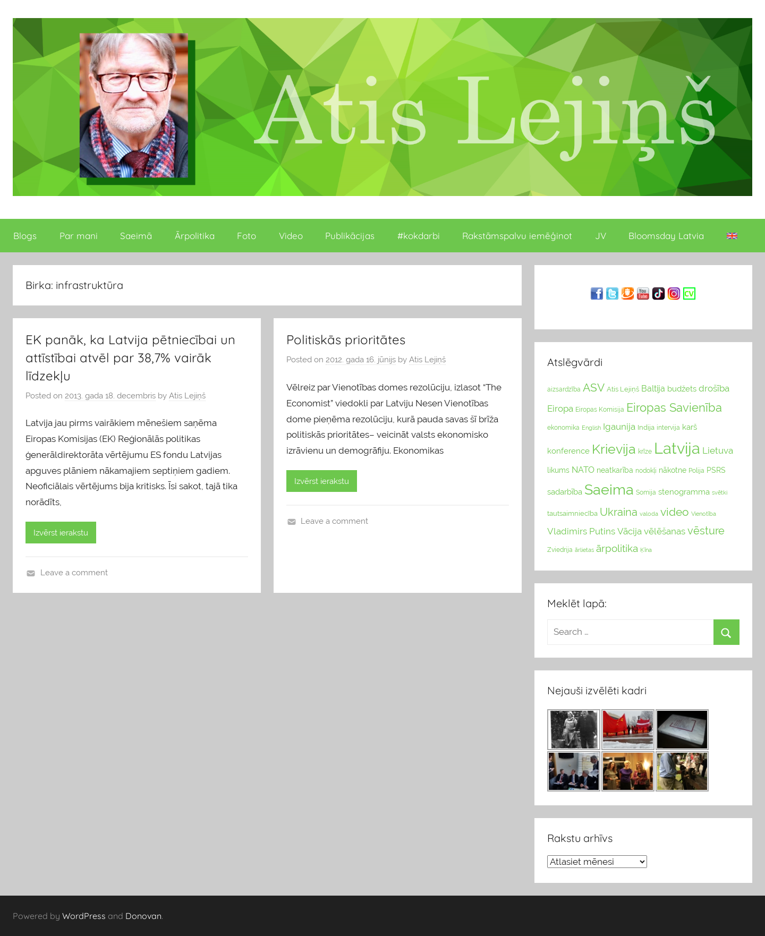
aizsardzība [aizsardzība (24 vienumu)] (564, 389)
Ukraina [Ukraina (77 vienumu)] (619, 512)
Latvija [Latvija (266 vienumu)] (677, 448)
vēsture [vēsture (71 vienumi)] (706, 530)
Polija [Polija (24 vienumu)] (696, 470)
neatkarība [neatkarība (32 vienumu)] (615, 470)
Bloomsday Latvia (666, 235)
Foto (246, 235)
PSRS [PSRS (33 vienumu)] (716, 470)
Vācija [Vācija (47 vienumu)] (629, 531)
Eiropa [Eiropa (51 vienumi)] (560, 408)
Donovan (143, 916)
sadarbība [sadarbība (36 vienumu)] (564, 491)
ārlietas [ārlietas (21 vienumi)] (584, 550)
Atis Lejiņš (187, 396)
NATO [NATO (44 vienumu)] (583, 470)
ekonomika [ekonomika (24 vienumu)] (563, 427)
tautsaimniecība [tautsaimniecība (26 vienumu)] (572, 513)
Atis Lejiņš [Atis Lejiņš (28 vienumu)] (623, 389)
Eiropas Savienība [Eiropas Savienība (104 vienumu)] (674, 407)
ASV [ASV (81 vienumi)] (594, 387)
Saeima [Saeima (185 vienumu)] (609, 489)
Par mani (79, 235)
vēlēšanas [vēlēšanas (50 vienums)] (664, 531)
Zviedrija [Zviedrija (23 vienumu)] (560, 550)
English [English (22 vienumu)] (591, 427)
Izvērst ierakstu (60, 533)
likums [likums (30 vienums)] (558, 470)
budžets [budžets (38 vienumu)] (681, 389)
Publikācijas (350, 235)
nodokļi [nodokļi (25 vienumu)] (646, 470)
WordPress (84, 916)
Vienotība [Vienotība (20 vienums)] (703, 513)
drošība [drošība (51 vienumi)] (714, 388)
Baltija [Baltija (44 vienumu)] (653, 389)
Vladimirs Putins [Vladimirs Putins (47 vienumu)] (581, 531)
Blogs (25, 235)
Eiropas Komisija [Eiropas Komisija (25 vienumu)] (599, 409)
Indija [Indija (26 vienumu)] (646, 427)
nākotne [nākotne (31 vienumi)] (672, 470)
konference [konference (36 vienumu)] (568, 450)
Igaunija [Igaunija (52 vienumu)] (619, 426)
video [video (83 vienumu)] (674, 511)
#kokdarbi (418, 235)
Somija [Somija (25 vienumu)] (646, 492)
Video (291, 235)
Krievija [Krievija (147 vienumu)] (614, 449)
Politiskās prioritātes (345, 339)
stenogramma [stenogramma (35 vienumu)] (684, 491)
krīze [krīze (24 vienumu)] (645, 451)
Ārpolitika (195, 235)
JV (600, 235)
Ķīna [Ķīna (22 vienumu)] (646, 550)
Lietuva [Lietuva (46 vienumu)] (717, 450)
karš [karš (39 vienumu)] (689, 427)
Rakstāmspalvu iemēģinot (517, 235)
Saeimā (136, 235)
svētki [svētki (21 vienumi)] (719, 492)
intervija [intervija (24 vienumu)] (668, 427)
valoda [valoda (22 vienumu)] (649, 513)
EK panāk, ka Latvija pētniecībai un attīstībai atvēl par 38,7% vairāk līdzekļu (130, 357)
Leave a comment (74, 572)
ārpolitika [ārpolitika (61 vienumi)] (617, 548)
